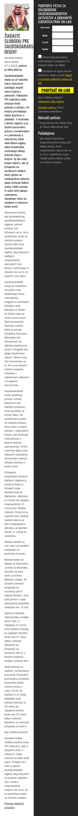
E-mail (45, 42)
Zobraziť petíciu (47, 107)
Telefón (45, 49)
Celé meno (45, 27)
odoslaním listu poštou (51, 101)
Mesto (45, 35)
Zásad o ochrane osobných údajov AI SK (55, 79)
